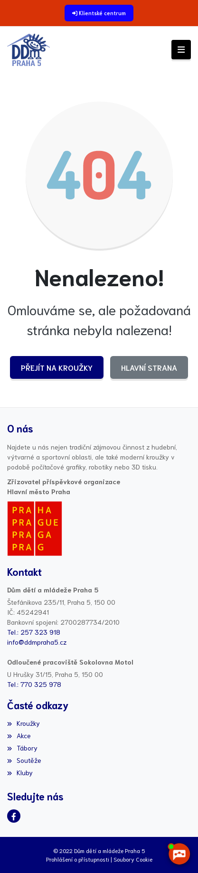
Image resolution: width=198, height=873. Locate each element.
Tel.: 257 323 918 (33, 632)
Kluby (20, 772)
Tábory (22, 747)
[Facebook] (13, 816)
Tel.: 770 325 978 (34, 684)
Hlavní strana (149, 367)
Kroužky (23, 723)
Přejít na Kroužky (57, 367)
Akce (19, 735)
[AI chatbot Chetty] (179, 854)
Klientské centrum (102, 12)
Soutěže (24, 760)
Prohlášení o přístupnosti (77, 859)
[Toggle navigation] (181, 49)
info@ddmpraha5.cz (36, 642)
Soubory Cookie (132, 859)
